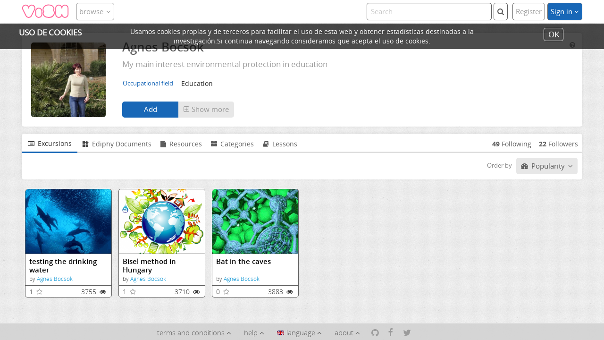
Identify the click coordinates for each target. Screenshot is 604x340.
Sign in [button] (565, 11)
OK (553, 34)
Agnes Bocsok (55, 279)
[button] (206, 110)
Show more (206, 109)
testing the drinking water (63, 265)
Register (529, 11)
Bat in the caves (243, 261)
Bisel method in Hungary (149, 265)
